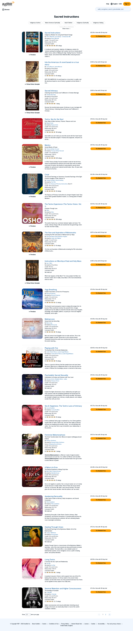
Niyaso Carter (50, 123)
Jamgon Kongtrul (51, 180)
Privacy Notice (65, 624)
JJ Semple (49, 592)
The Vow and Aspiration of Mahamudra (60, 233)
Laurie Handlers (51, 408)
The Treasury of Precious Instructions (58, 184)
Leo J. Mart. (49, 263)
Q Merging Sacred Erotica (54, 444)
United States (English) (66, 625)
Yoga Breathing (51, 290)
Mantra (47, 145)
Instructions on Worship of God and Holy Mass (63, 261)
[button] (35, 23)
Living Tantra (50, 560)
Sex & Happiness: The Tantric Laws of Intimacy (63, 406)
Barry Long (49, 323)
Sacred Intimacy (51, 91)
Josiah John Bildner (56, 238)
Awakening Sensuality (53, 496)
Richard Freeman (51, 293)
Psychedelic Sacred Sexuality (56, 375)
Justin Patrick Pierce (52, 352)
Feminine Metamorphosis (55, 435)
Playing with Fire (51, 348)
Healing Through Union (54, 527)
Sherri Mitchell (50, 36)
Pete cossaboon (55, 504)
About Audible (36, 624)
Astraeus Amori (50, 379)
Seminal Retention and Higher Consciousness (63, 589)
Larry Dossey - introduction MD (62, 36)
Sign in (127, 4)
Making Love (50, 319)
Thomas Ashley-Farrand (53, 149)
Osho (48, 210)
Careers (44, 624)
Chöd (47, 175)
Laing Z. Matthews (51, 532)
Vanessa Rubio (55, 442)
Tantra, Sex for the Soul (54, 119)
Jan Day (48, 563)
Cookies (93, 624)
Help (107, 4)
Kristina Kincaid (57, 471)
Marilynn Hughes (62, 236)
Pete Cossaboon (51, 502)
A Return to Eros (51, 467)
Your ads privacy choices (114, 624)
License (86, 624)
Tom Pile (53, 182)
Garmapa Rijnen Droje (52, 236)
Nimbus (49, 440)
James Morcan (58, 66)
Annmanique (54, 534)
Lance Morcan (50, 66)
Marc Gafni (49, 471)
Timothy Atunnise (51, 94)
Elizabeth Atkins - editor (61, 379)
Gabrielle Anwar (55, 473)
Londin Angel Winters (63, 352)
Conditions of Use (54, 624)
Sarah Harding (59, 180)
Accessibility (101, 624)
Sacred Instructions (52, 33)
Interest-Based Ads (76, 624)
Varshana (53, 440)
